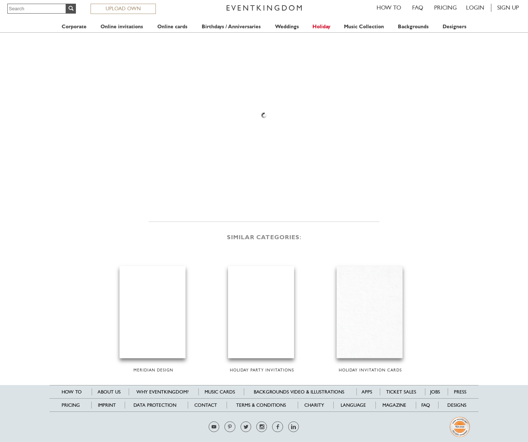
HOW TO (389, 7)
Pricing (445, 7)
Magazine (394, 405)
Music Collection (364, 27)
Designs (456, 405)
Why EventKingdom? (162, 392)
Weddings (287, 27)
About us (109, 392)
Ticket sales (401, 392)
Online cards (172, 27)
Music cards (220, 392)
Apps (367, 392)
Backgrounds (413, 27)
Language (353, 405)
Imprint (107, 405)
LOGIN (475, 7)
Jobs (435, 392)
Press (460, 392)
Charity (314, 405)
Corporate (74, 27)
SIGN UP (508, 7)
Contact (205, 405)
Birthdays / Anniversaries (231, 27)
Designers (454, 27)
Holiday (321, 27)
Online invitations (121, 27)
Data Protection (154, 405)
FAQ (417, 7)
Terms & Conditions (261, 405)
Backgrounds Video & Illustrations (299, 392)
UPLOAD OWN (123, 8)
